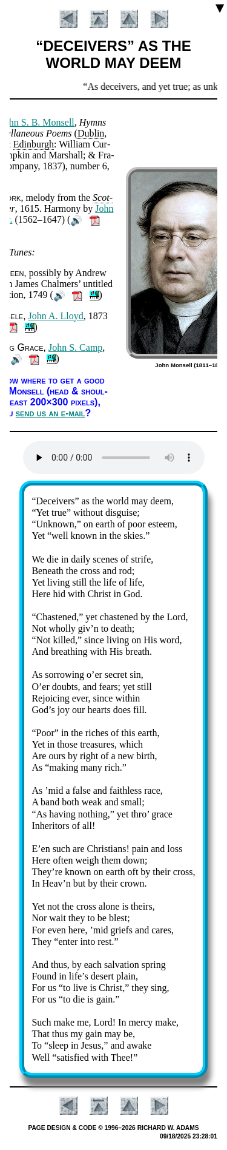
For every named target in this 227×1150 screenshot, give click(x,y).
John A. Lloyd (56, 316)
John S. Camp (75, 347)
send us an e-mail (50, 413)
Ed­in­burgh (33, 144)
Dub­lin (90, 133)
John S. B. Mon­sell (37, 122)
